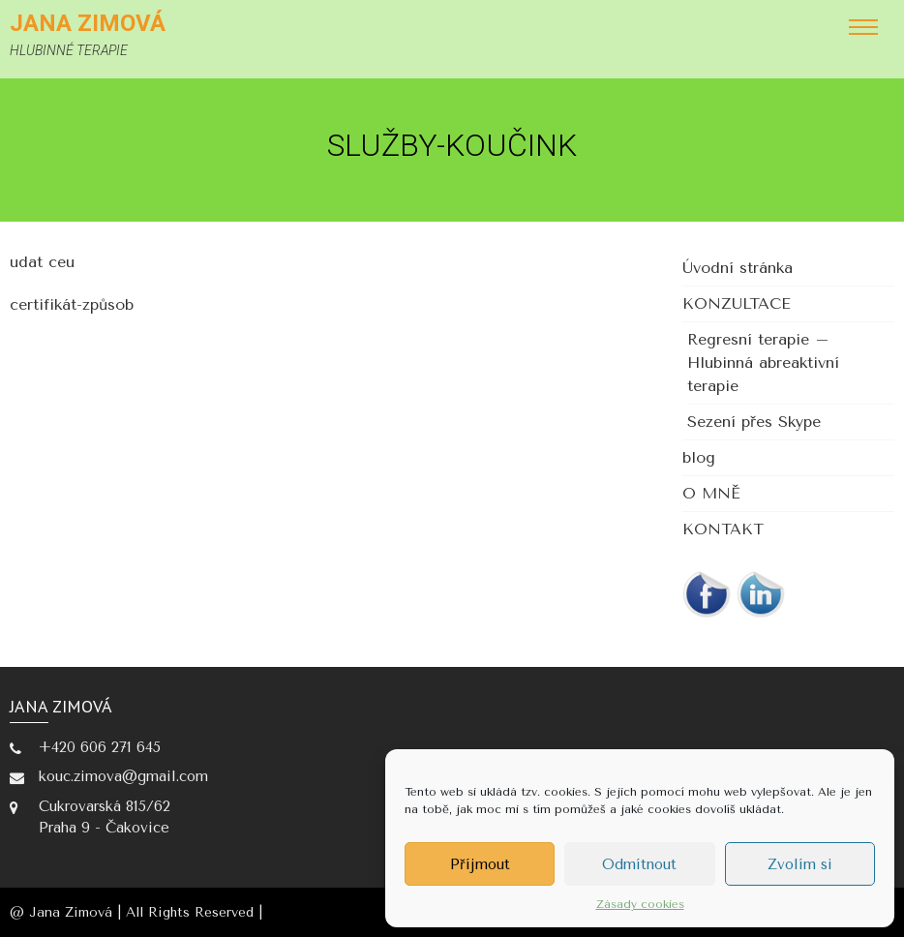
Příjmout (480, 864)
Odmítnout (639, 864)
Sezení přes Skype (754, 421)
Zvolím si (800, 864)
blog (698, 457)
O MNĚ (711, 493)
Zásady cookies (640, 904)
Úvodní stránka (737, 267)
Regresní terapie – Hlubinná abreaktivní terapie (763, 362)
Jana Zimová (88, 23)
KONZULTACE (736, 303)
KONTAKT (723, 529)
